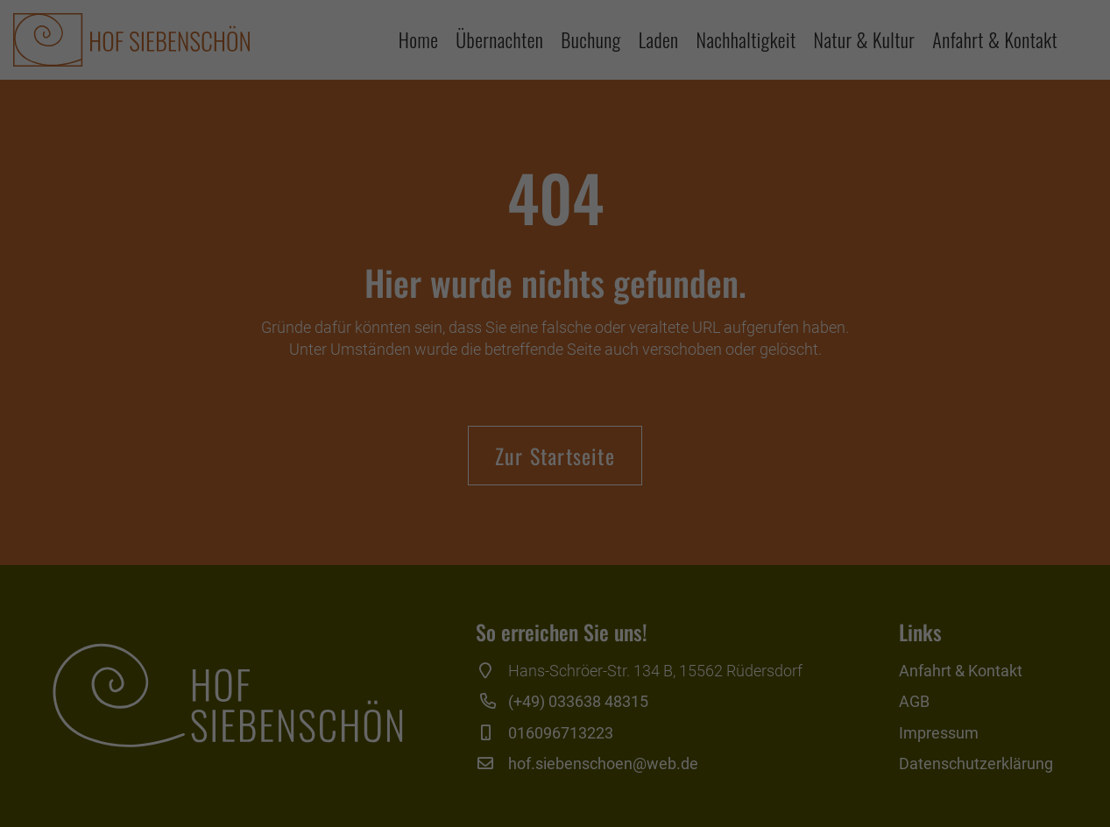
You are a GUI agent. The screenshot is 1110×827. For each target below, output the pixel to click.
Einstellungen (364, 578)
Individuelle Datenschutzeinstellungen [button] (555, 784)
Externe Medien (715, 619)
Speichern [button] (555, 732)
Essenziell (366, 619)
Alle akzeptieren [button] (555, 680)
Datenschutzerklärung (467, 562)
